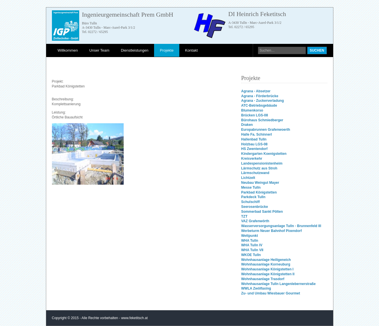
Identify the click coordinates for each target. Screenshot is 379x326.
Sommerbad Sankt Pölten (262, 212)
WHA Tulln (249, 241)
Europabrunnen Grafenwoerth (265, 130)
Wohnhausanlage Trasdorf (262, 279)
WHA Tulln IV (252, 245)
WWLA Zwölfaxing (256, 288)
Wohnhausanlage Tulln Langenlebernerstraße (278, 284)
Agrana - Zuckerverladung (262, 101)
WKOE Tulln (251, 255)
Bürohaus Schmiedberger (262, 120)
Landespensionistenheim (262, 163)
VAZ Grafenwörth (255, 221)
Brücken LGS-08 (254, 115)
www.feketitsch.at (134, 318)
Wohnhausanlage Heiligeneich (266, 260)
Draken (247, 125)
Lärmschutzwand (255, 173)
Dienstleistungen (134, 50)
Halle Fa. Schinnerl (256, 134)
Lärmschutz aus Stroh (259, 168)
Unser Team (99, 50)
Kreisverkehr (251, 159)
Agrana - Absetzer (256, 91)
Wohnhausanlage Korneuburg (265, 264)
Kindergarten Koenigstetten (264, 154)
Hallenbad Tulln (254, 139)
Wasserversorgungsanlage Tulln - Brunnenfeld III (281, 226)
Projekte (167, 50)
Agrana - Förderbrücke (259, 96)
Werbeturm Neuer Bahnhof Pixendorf (271, 231)
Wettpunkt (249, 236)
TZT (244, 216)
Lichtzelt (248, 178)
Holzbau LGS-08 (254, 144)
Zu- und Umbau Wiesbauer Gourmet (270, 293)
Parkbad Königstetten (259, 192)
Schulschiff (250, 202)
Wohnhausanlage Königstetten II (268, 274)
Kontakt (191, 50)
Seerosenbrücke (254, 207)
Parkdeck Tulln (253, 197)
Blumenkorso (252, 110)
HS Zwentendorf (254, 149)
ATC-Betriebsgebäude (259, 106)
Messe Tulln (251, 188)
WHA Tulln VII (252, 250)
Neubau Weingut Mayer (260, 183)
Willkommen (68, 50)
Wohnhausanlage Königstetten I (267, 269)
